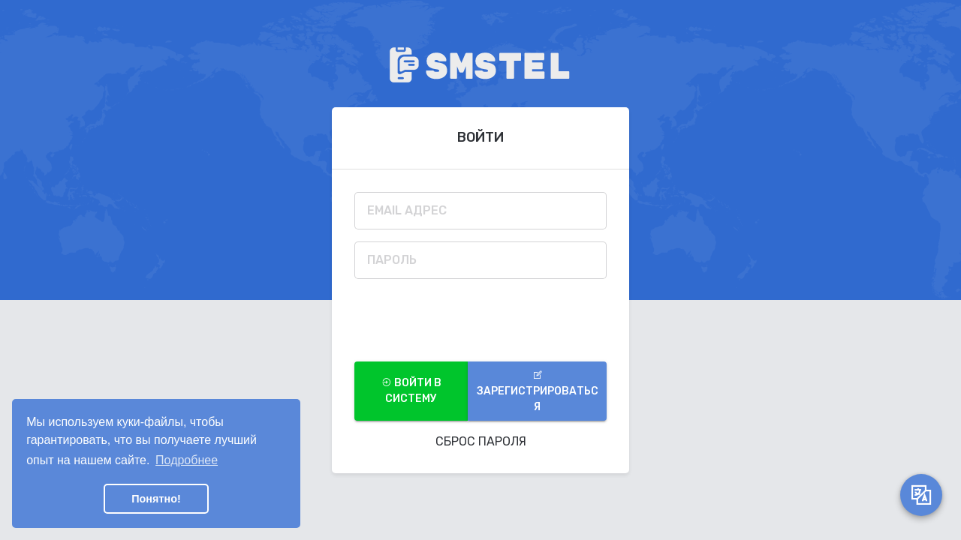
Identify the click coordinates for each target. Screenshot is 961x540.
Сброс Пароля (480, 441)
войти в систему (411, 390)
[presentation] (468, 320)
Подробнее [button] (186, 460)
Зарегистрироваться (537, 391)
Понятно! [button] (156, 499)
